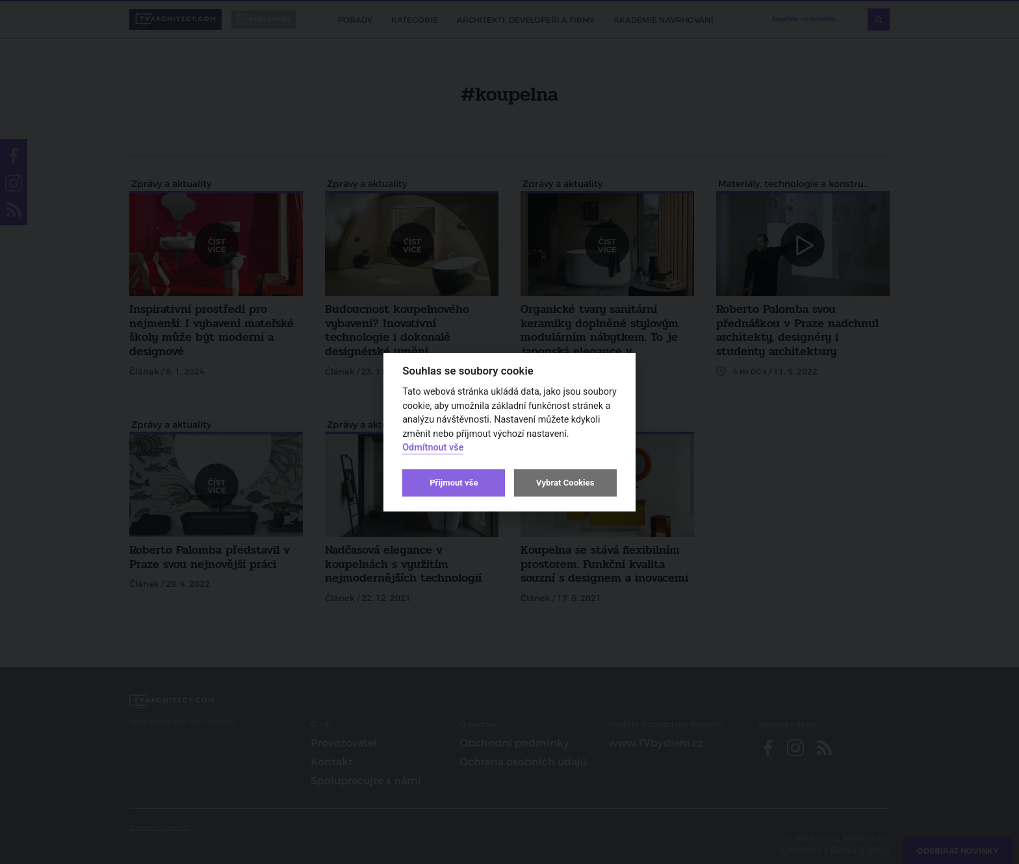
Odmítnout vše (432, 447)
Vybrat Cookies (565, 483)
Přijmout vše (454, 483)
